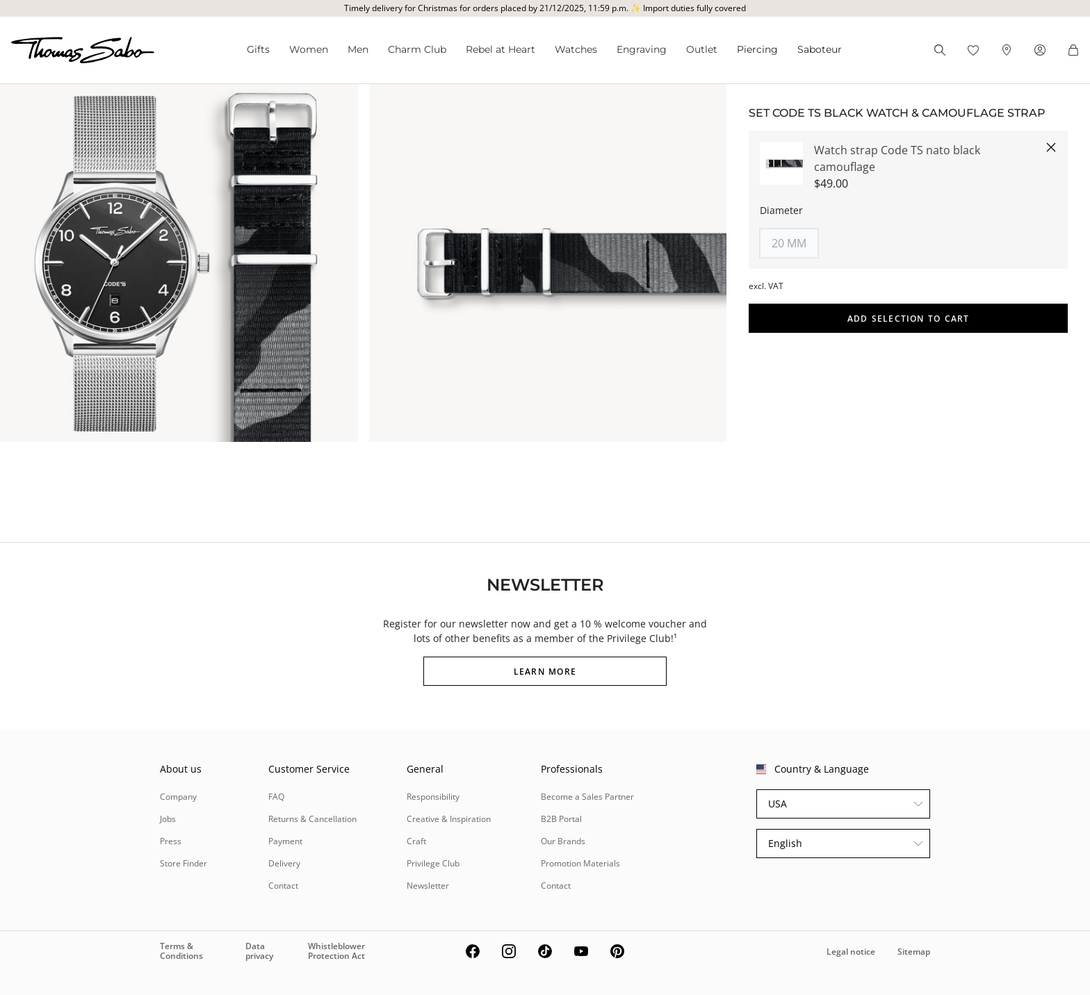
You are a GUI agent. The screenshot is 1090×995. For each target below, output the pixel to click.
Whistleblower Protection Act (336, 951)
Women (308, 49)
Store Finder (183, 863)
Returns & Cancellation (312, 819)
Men (358, 49)
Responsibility (433, 797)
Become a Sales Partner (587, 797)
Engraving (642, 49)
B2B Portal (561, 819)
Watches (576, 49)
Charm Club (417, 49)
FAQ (276, 797)
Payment (285, 841)
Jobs (168, 819)
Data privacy (259, 951)
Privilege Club (433, 863)
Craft (416, 841)
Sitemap (913, 951)
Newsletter (428, 885)
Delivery (284, 863)
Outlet (701, 49)
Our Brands (563, 841)
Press (170, 841)
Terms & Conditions (181, 951)
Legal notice (851, 951)
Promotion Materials (580, 863)
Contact (283, 885)
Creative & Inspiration (449, 819)
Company (178, 797)
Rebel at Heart (500, 49)
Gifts (258, 49)
